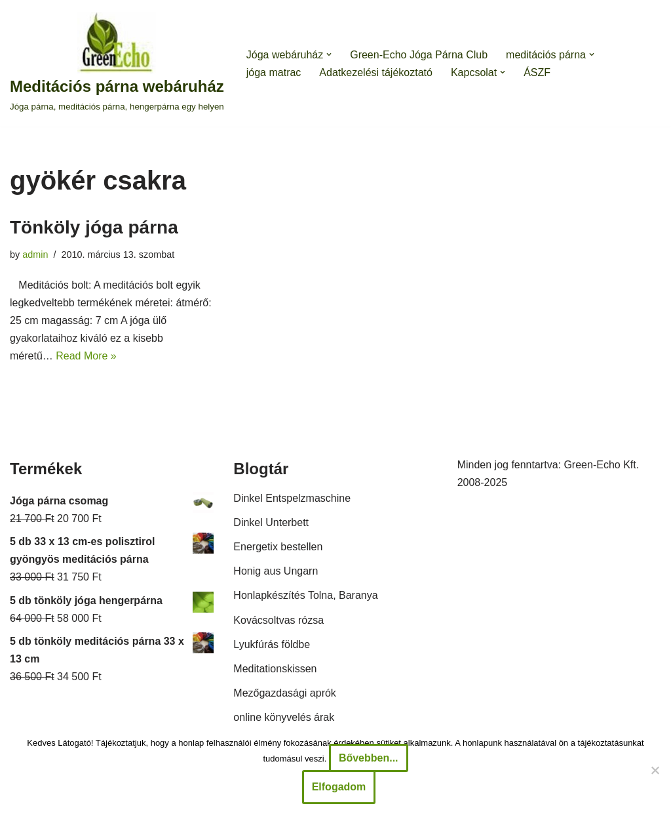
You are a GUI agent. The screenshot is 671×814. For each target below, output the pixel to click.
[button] (329, 54)
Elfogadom (339, 786)
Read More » (86, 355)
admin (35, 254)
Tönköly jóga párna (94, 227)
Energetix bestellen (277, 546)
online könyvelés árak (283, 717)
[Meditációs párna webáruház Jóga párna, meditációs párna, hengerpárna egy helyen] (117, 63)
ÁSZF (537, 72)
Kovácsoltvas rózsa (278, 620)
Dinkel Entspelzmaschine (292, 498)
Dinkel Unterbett (271, 522)
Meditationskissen (274, 668)
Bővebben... (368, 757)
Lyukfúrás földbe (271, 644)
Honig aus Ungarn (275, 571)
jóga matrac (273, 72)
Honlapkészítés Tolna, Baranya (305, 595)
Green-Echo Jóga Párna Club (419, 54)
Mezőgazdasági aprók (284, 693)
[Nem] (654, 770)
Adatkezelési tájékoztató (375, 72)
